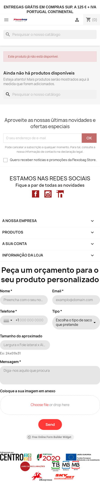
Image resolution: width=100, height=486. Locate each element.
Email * (58, 291)
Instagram (48, 194)
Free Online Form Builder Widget (49, 437)
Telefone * (8, 311)
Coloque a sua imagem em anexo (27, 391)
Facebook (35, 194)
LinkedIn (60, 194)
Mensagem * (10, 362)
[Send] (50, 424)
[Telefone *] (30, 320)
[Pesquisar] (50, 34)
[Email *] (76, 300)
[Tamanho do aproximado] (25, 345)
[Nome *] (24, 300)
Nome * (6, 291)
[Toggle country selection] (8, 320)
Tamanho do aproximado (21, 336)
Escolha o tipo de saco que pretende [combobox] (74, 322)
